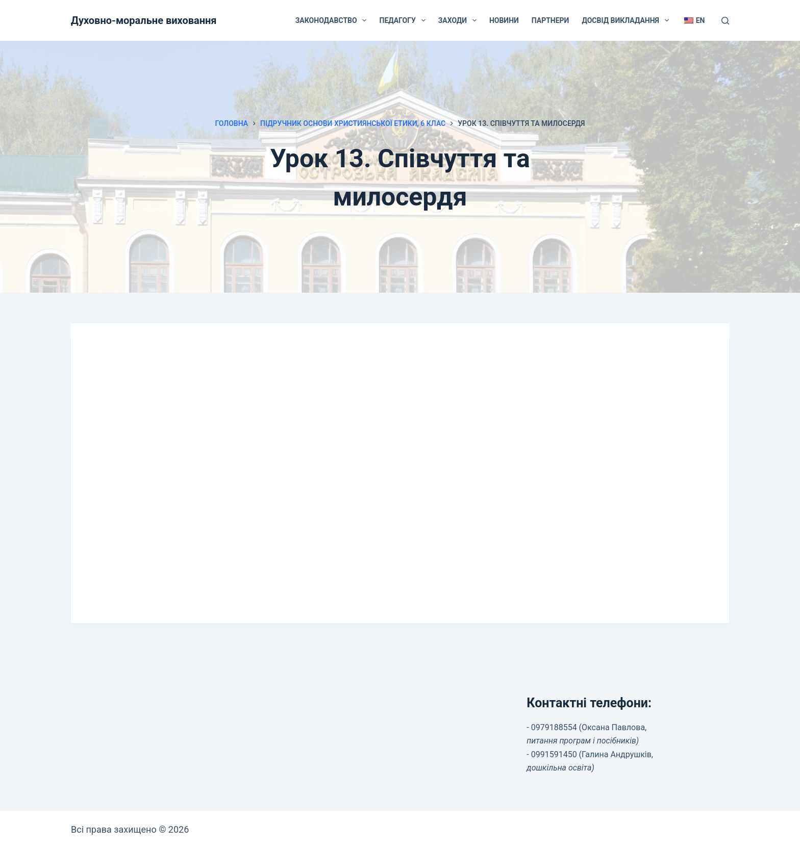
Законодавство (333, 20)
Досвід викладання (627, 20)
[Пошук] (725, 20)
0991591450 (554, 754)
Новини (504, 20)
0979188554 (554, 727)
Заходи (459, 20)
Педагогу (404, 20)
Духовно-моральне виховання (144, 20)
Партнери (550, 20)
